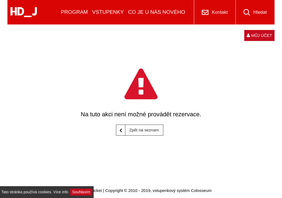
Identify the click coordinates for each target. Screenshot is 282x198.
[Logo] (23, 12)
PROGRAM (74, 12)
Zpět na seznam (137, 130)
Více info (60, 192)
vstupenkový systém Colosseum (182, 190)
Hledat (260, 12)
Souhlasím (81, 192)
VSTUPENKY (108, 12)
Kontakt (220, 12)
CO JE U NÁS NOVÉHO (156, 12)
